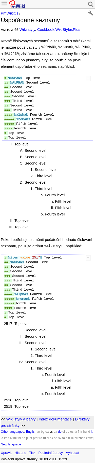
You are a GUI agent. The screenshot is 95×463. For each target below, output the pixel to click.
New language (11, 444)
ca (47, 431)
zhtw (89, 438)
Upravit (6, 453)
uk (72, 438)
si (48, 438)
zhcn (82, 438)
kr (5, 438)
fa (75, 431)
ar (38, 431)
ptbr (36, 438)
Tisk (32, 453)
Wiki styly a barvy (21, 419)
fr (81, 431)
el (63, 431)
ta (63, 438)
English (31, 431)
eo (67, 431)
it (91, 431)
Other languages (12, 431)
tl (66, 438)
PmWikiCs (9, 13)
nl (19, 438)
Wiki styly (27, 29)
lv (11, 438)
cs (51, 431)
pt (30, 438)
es (71, 431)
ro (40, 438)
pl (27, 438)
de (60, 431)
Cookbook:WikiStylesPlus (58, 29)
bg (42, 431)
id (89, 431)
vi (76, 438)
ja (2, 438)
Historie (20, 453)
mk (15, 438)
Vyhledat (72, 453)
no (23, 438)
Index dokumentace (55, 419)
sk (51, 438)
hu (85, 431)
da (55, 431)
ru (44, 438)
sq (55, 438)
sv (60, 438)
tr (69, 438)
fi (79, 431)
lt (8, 438)
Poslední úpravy (51, 453)
